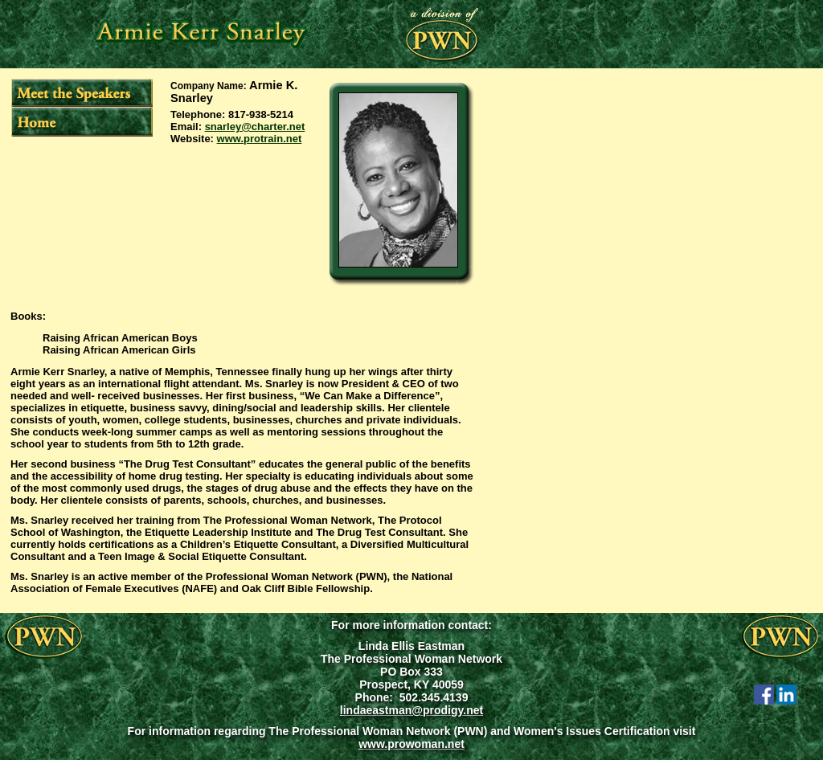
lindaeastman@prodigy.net (411, 710)
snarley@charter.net (255, 127)
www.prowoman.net (411, 744)
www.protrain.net (259, 139)
